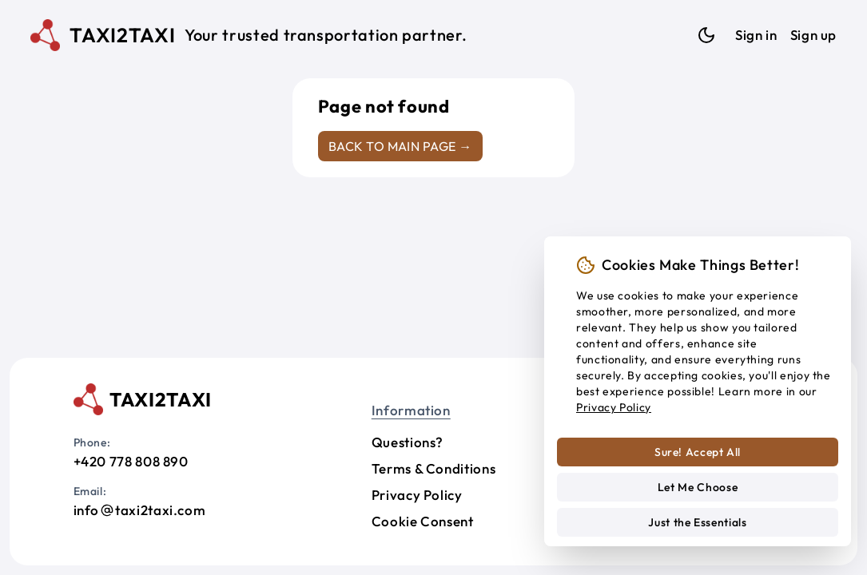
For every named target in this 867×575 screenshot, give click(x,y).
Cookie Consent (423, 521)
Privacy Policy (417, 494)
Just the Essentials (697, 522)
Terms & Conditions (434, 468)
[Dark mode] (706, 35)
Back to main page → (400, 146)
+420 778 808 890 (131, 461)
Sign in (756, 34)
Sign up (813, 34)
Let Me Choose (698, 487)
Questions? (407, 442)
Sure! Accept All (697, 452)
